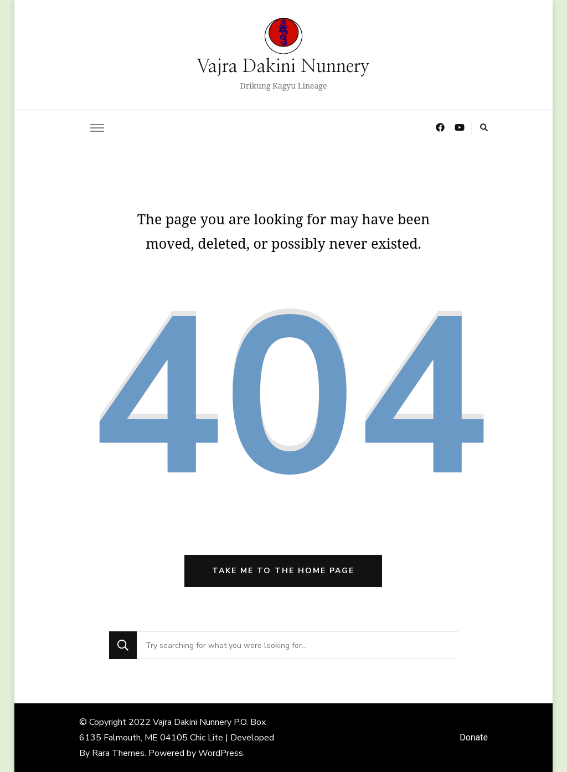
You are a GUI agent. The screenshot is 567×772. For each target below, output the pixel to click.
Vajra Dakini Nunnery (283, 67)
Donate (474, 737)
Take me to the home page (283, 570)
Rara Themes (118, 753)
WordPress (220, 753)
